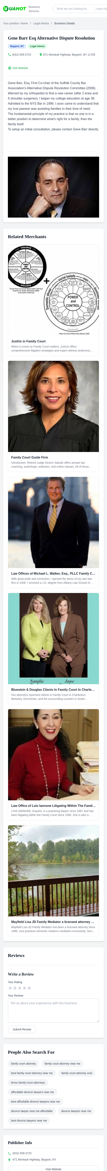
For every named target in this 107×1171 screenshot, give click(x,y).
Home (24, 23)
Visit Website (20, 68)
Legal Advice (41, 23)
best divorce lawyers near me (29, 1120)
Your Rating (15, 982)
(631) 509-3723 (21, 54)
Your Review (15, 995)
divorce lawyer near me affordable (32, 1111)
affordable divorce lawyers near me (32, 1092)
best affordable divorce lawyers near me (35, 1101)
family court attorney (23, 1063)
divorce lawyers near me (76, 1111)
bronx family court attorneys (28, 1082)
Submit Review (22, 1029)
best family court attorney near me (32, 1073)
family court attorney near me (62, 1063)
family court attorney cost (76, 1073)
